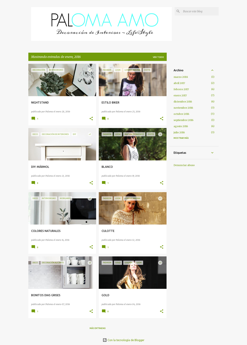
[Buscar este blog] (200, 11)
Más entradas (98, 328)
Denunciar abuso (184, 165)
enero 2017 (180, 95)
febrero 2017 (181, 89)
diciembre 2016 (183, 101)
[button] (91, 118)
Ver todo (158, 57)
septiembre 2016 (183, 120)
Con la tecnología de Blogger (123, 340)
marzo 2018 (181, 77)
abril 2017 (179, 83)
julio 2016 (179, 132)
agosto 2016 (181, 126)
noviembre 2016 (183, 107)
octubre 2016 (181, 114)
